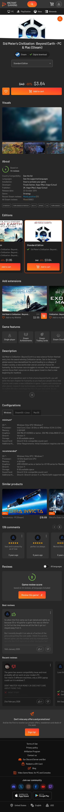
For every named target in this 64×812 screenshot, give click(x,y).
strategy (6, 205)
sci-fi (34, 205)
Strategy (27, 193)
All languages (52, 566)
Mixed (25, 199)
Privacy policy (32, 747)
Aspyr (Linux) (51, 185)
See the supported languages (35, 179)
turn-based (55, 205)
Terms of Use (32, 744)
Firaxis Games (29, 185)
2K (24, 187)
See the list (28, 176)
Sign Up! (32, 732)
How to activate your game (34, 182)
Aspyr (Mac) (40, 185)
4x (47, 205)
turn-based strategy (21, 205)
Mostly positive (29, 196)
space (41, 205)
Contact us (32, 755)
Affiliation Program (32, 751)
